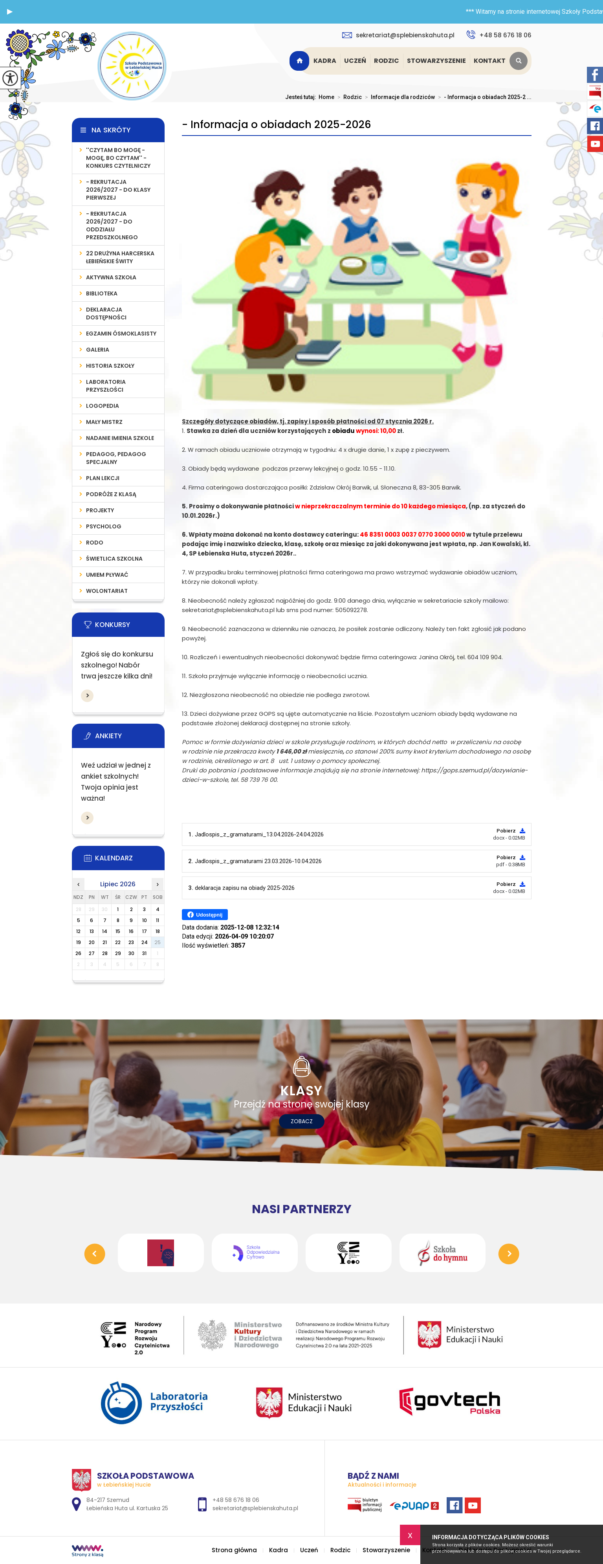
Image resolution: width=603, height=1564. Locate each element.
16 (131, 931)
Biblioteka (101, 293)
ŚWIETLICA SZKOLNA (114, 559)
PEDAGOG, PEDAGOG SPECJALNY (116, 458)
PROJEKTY (100, 510)
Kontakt (490, 60)
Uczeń (355, 60)
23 (131, 942)
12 (78, 931)
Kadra (324, 60)
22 (118, 942)
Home (326, 97)
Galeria (97, 350)
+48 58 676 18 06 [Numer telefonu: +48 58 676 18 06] (236, 1500)
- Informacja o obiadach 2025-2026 (276, 125)
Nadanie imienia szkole (120, 438)
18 (158, 931)
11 (157, 920)
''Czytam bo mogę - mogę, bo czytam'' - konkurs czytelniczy (118, 158)
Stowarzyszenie (436, 60)
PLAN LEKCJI (102, 478)
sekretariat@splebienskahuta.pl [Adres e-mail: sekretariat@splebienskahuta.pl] (255, 1508)
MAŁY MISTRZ (104, 422)
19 (78, 942)
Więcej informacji (87, 695)
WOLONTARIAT (107, 591)
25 (157, 942)
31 (144, 953)
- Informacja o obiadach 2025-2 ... (483, 97)
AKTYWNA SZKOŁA (111, 277)
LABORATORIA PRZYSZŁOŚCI (106, 386)
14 (104, 931)
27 (92, 953)
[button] (10, 12)
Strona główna (301, 61)
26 (78, 953)
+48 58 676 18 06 (499, 34)
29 (118, 953)
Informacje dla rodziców (398, 97)
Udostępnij (204, 914)
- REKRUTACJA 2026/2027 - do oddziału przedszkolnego (112, 225)
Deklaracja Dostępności (106, 313)
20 (92, 942)
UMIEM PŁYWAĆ (107, 575)
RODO (94, 542)
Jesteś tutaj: (302, 97)
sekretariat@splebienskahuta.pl (398, 35)
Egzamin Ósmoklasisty (121, 333)
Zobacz (302, 1121)
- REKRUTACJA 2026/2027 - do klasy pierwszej (118, 190)
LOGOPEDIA (102, 406)
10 (144, 920)
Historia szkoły (110, 366)
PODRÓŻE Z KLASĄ (111, 494)
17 (144, 931)
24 (144, 942)
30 (131, 953)
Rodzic (386, 60)
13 (92, 931)
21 (105, 942)
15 (117, 931)
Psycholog (103, 526)
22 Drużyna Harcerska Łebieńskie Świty (120, 257)
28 (105, 953)
